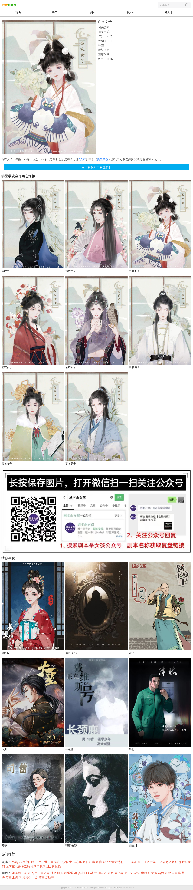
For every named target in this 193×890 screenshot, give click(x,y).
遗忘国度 (79, 862)
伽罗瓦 (103, 873)
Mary (15, 862)
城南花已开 (13, 866)
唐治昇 (119, 873)
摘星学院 (102, 159)
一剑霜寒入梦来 (167, 862)
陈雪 (168, 873)
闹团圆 (57, 866)
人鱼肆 (177, 873)
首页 (18, 12)
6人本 (169, 12)
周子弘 (129, 873)
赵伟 (161, 873)
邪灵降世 (66, 862)
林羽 (54, 873)
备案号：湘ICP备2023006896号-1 (120, 888)
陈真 (111, 873)
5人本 (131, 12)
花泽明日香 (20, 873)
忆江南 (91, 862)
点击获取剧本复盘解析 (96, 167)
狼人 (60, 873)
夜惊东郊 (102, 862)
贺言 (41, 877)
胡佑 (137, 873)
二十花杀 (131, 862)
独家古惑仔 (117, 862)
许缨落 (153, 873)
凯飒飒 (69, 873)
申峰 (144, 873)
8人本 (82, 159)
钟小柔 (33, 877)
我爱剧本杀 (84, 888)
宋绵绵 (23, 877)
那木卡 (93, 873)
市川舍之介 (42, 873)
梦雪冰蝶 (12, 877)
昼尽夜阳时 (27, 862)
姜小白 (83, 873)
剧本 (93, 12)
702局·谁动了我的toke (37, 866)
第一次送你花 (147, 862)
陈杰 (31, 873)
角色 (54, 12)
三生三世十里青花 (47, 862)
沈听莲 (50, 877)
